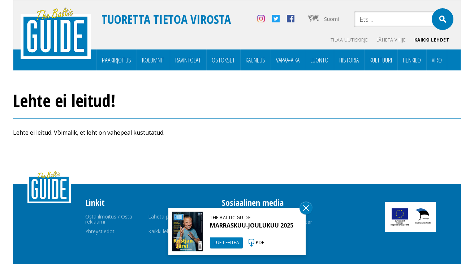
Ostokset (223, 60)
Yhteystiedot (100, 231)
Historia (349, 60)
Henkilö (412, 60)
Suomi (331, 19)
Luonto (319, 60)
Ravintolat (188, 60)
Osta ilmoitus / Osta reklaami (108, 219)
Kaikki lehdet (431, 40)
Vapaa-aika (288, 60)
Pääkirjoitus (116, 60)
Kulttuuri (381, 60)
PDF (260, 242)
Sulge (306, 208)
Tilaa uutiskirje (349, 40)
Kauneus (255, 60)
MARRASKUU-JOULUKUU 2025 (251, 225)
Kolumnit (153, 60)
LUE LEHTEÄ (226, 242)
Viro (437, 60)
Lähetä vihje (391, 40)
